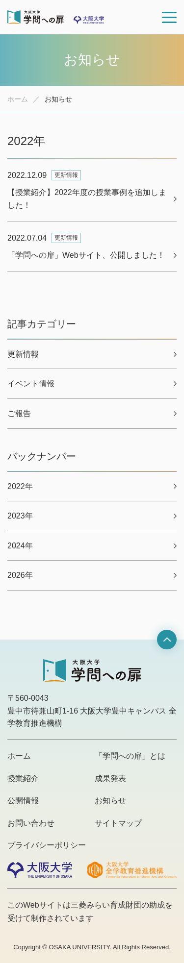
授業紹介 (23, 778)
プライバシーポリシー (46, 845)
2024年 (20, 546)
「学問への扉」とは (130, 756)
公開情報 (23, 800)
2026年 (20, 575)
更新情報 (23, 354)
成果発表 (110, 778)
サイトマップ (118, 823)
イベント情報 (30, 383)
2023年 (20, 516)
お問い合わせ (30, 823)
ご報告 (19, 413)
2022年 (20, 486)
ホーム (17, 99)
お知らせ (110, 800)
